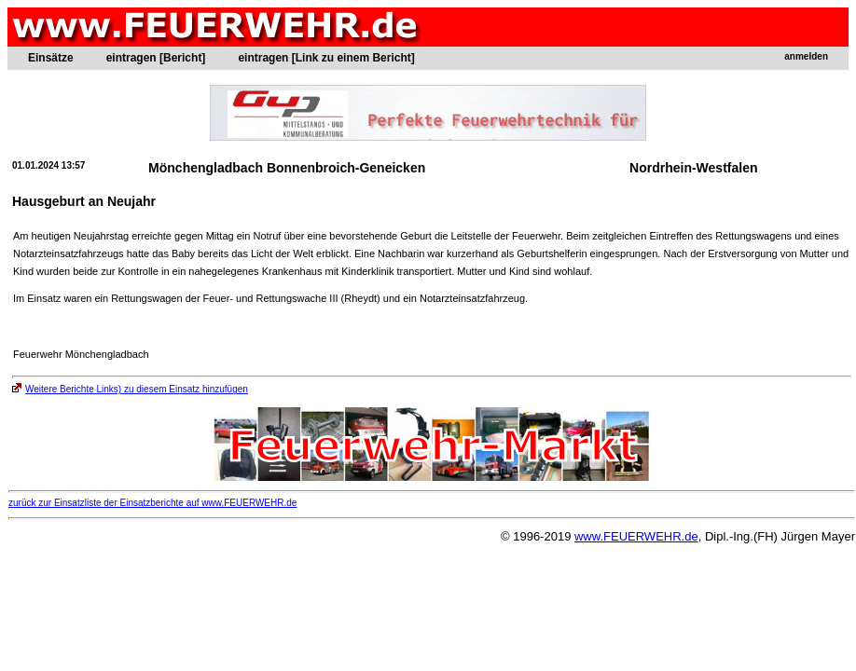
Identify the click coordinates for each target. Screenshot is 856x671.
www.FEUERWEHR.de (636, 536)
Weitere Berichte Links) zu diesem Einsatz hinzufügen (130, 389)
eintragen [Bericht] (156, 57)
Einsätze (51, 57)
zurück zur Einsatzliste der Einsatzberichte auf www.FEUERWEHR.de (152, 503)
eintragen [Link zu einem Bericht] (326, 57)
